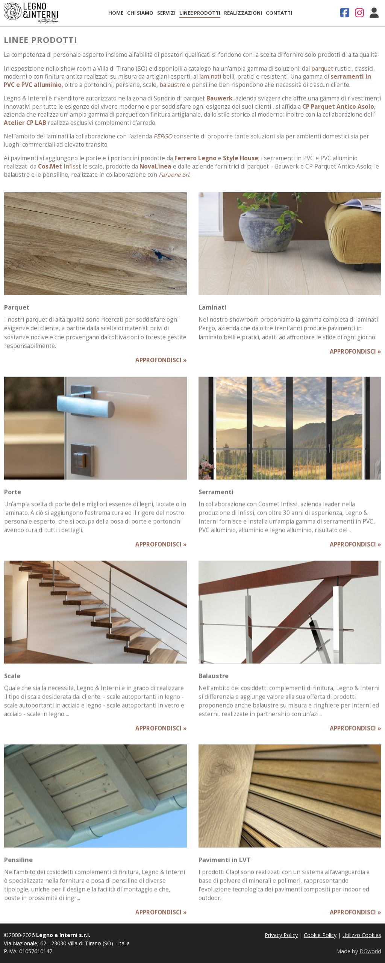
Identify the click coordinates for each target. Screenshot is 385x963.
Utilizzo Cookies (362, 935)
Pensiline (18, 863)
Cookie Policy (320, 935)
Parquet (16, 307)
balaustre (172, 85)
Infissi (59, 166)
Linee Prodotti (199, 12)
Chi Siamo (140, 12)
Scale (12, 679)
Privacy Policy (281, 935)
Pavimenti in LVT (225, 863)
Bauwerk (219, 98)
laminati (210, 77)
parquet (322, 69)
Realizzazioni (243, 12)
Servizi (166, 12)
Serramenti (216, 496)
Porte (12, 496)
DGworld (370, 951)
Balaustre (214, 679)
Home (115, 12)
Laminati (212, 307)
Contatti (279, 12)
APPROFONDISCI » (161, 360)
